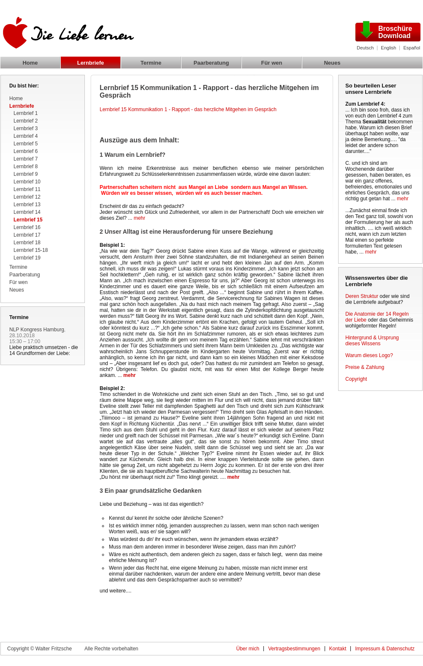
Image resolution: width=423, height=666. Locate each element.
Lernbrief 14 (27, 212)
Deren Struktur (361, 296)
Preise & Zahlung (364, 367)
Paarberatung (211, 63)
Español (411, 48)
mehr (139, 218)
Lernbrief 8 (26, 166)
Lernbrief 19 (27, 258)
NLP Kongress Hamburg (36, 330)
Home (30, 63)
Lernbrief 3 (26, 128)
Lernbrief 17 (27, 235)
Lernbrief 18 (27, 243)
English (388, 48)
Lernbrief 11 (27, 189)
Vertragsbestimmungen (294, 649)
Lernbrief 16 (27, 227)
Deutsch (365, 48)
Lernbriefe (90, 63)
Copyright (356, 379)
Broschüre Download (395, 32)
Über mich (247, 649)
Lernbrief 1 (26, 113)
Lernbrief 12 (27, 197)
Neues (332, 63)
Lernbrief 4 (26, 136)
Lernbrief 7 (26, 159)
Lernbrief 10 (27, 182)
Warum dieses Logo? (369, 355)
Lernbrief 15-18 (31, 250)
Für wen (271, 63)
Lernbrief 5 (26, 144)
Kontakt (338, 649)
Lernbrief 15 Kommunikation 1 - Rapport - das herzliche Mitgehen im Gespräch (188, 109)
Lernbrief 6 (26, 151)
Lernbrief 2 (26, 121)
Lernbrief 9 (26, 174)
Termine (151, 63)
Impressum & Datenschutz (385, 649)
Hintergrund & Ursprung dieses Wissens (372, 341)
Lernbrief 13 (27, 204)
